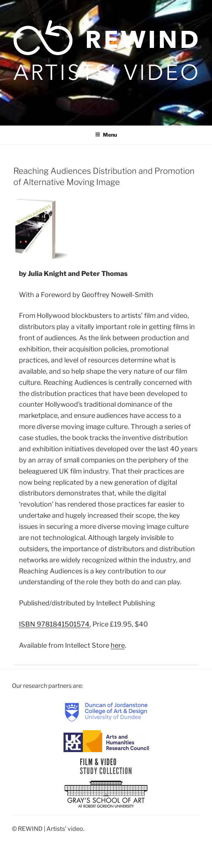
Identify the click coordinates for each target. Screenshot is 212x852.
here (118, 645)
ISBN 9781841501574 (54, 624)
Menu (106, 134)
